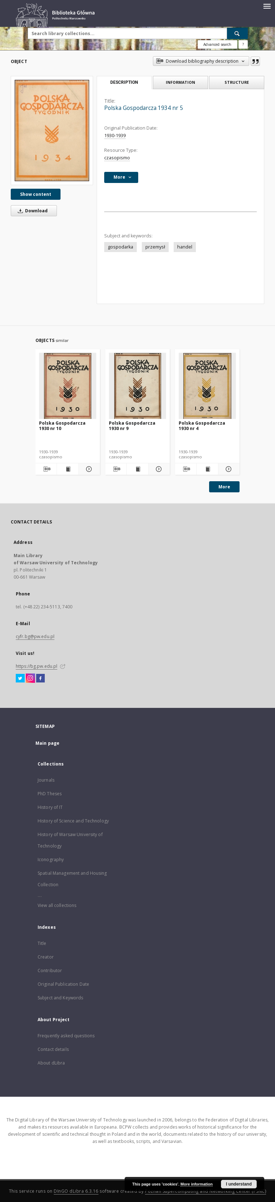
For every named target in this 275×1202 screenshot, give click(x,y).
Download (31, 211)
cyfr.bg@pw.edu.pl (35, 636)
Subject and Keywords (60, 998)
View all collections (57, 905)
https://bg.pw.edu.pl (36, 666)
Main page (47, 743)
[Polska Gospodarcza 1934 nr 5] (52, 130)
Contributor (50, 970)
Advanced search (217, 44)
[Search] (237, 33)
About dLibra (51, 1063)
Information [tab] (180, 82)
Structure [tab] (237, 82)
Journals (46, 780)
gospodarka (120, 247)
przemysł (155, 247)
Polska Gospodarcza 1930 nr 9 (132, 425)
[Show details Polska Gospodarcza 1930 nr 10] (88, 469)
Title (42, 943)
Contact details (53, 1049)
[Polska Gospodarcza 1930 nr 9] (137, 386)
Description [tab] (124, 82)
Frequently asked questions (66, 1036)
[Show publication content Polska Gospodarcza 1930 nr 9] (137, 469)
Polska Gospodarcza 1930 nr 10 (62, 425)
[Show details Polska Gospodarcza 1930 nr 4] (227, 469)
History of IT (50, 807)
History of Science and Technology (73, 821)
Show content (35, 194)
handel (184, 247)
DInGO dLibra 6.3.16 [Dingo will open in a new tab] (76, 1191)
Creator (46, 957)
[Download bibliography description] (46, 469)
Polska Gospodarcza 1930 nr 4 (202, 425)
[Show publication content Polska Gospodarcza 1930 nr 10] (67, 469)
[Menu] (266, 5)
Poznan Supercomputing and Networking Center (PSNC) (205, 1191)
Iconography (51, 859)
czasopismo (117, 158)
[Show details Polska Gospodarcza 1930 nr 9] (158, 469)
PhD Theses (50, 794)
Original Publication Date (63, 984)
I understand (239, 1184)
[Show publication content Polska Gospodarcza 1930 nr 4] (207, 469)
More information (196, 1184)
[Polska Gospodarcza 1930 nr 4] (207, 386)
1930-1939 (115, 135)
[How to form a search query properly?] (243, 44)
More (224, 487)
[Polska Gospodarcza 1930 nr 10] (67, 386)
